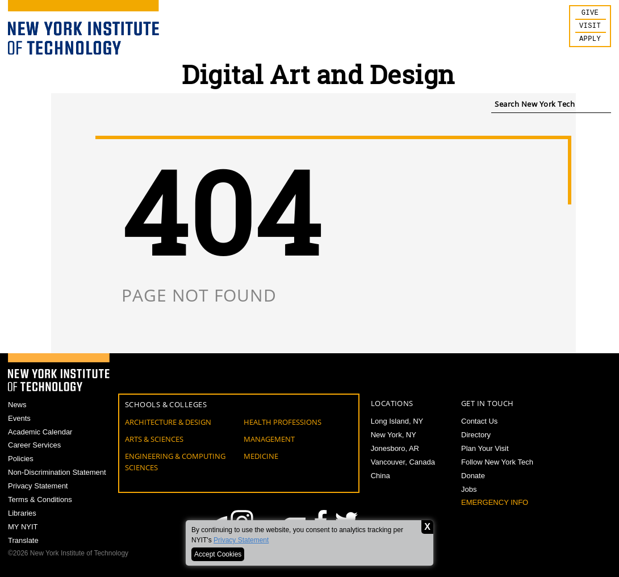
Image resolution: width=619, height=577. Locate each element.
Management (269, 439)
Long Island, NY (397, 421)
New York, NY (393, 434)
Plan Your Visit (485, 448)
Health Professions (282, 422)
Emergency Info (494, 502)
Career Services (34, 445)
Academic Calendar (40, 432)
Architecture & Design (168, 422)
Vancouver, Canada (403, 462)
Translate (23, 540)
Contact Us (479, 421)
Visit (590, 28)
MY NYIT (23, 526)
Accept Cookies (217, 554)
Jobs (468, 489)
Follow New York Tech (497, 462)
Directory (476, 434)
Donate (473, 475)
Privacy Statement (241, 540)
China (380, 475)
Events (19, 418)
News (17, 404)
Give (590, 14)
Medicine (261, 456)
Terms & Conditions (40, 499)
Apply (590, 42)
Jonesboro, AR (395, 448)
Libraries (22, 513)
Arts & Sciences (154, 439)
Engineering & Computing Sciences (175, 462)
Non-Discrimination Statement (57, 472)
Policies (21, 458)
